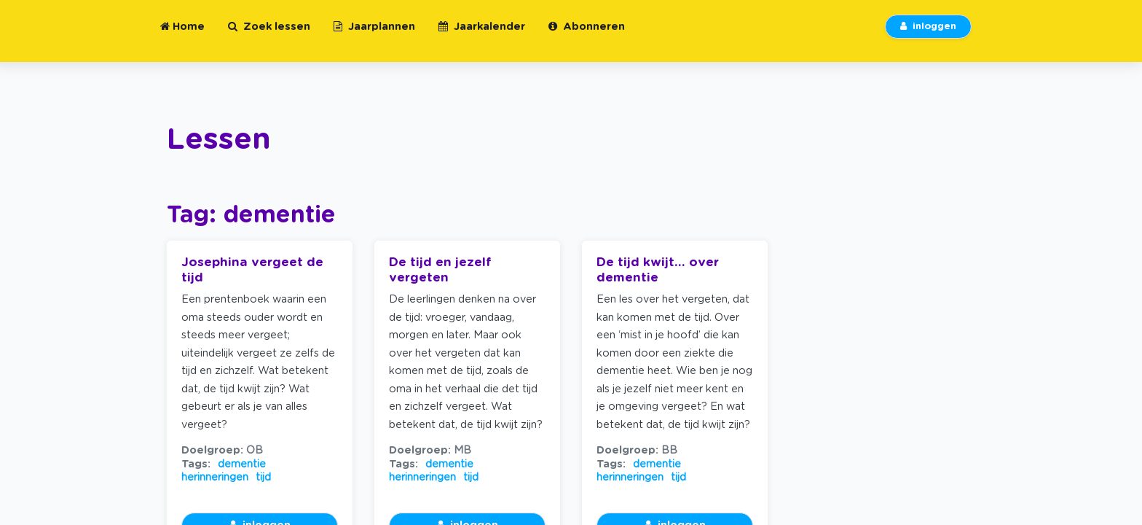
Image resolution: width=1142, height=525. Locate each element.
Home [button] (182, 35)
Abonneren (586, 35)
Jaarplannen (374, 35)
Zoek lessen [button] (269, 35)
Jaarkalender (481, 35)
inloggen (928, 35)
